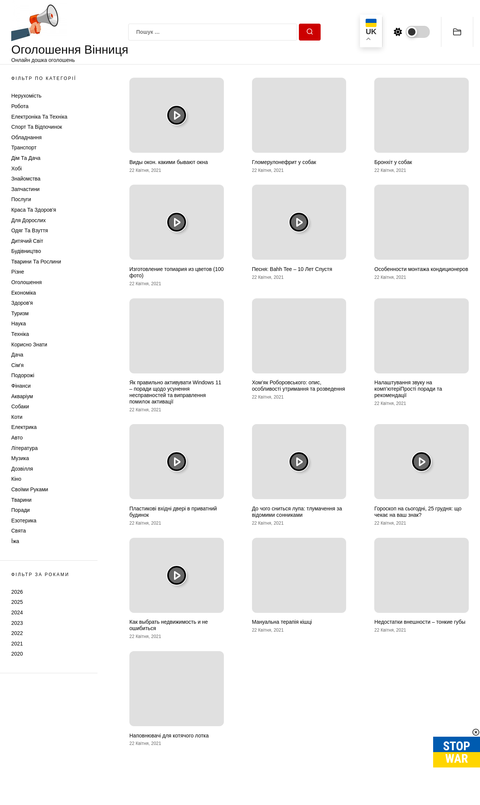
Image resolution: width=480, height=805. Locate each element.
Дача (17, 355)
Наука (18, 323)
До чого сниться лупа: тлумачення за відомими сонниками (297, 512)
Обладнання (26, 137)
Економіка (23, 293)
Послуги (21, 199)
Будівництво (26, 251)
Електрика (24, 427)
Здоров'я (22, 303)
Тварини (21, 500)
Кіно (16, 479)
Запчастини (25, 189)
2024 (17, 612)
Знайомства (25, 179)
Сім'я (17, 365)
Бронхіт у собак (393, 162)
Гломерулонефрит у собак (284, 162)
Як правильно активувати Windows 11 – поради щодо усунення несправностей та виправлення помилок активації (175, 391)
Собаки (20, 406)
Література (24, 448)
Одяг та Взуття (29, 230)
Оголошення (26, 282)
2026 (17, 592)
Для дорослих (28, 220)
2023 (17, 623)
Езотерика (23, 521)
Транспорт (23, 147)
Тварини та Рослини (36, 262)
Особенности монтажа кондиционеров (421, 269)
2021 (17, 644)
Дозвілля (22, 469)
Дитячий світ (27, 241)
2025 (17, 602)
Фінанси (21, 386)
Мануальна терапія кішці (282, 622)
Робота (19, 106)
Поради (20, 510)
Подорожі (22, 375)
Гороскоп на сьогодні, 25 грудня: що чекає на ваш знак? (417, 512)
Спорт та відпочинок (36, 127)
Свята (18, 531)
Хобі (16, 169)
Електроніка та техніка (39, 117)
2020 (17, 654)
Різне (17, 272)
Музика (20, 458)
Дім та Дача (25, 158)
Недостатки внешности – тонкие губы (419, 622)
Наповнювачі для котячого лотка (169, 736)
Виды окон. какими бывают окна (168, 162)
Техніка (20, 334)
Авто (17, 438)
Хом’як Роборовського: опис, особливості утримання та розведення (298, 385)
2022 (17, 633)
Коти (16, 417)
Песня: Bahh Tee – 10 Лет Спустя (292, 269)
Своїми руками (29, 489)
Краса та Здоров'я (33, 210)
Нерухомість (26, 96)
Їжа (15, 541)
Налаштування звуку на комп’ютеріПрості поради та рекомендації (408, 388)
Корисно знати (29, 345)
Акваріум (22, 396)
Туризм (19, 313)
